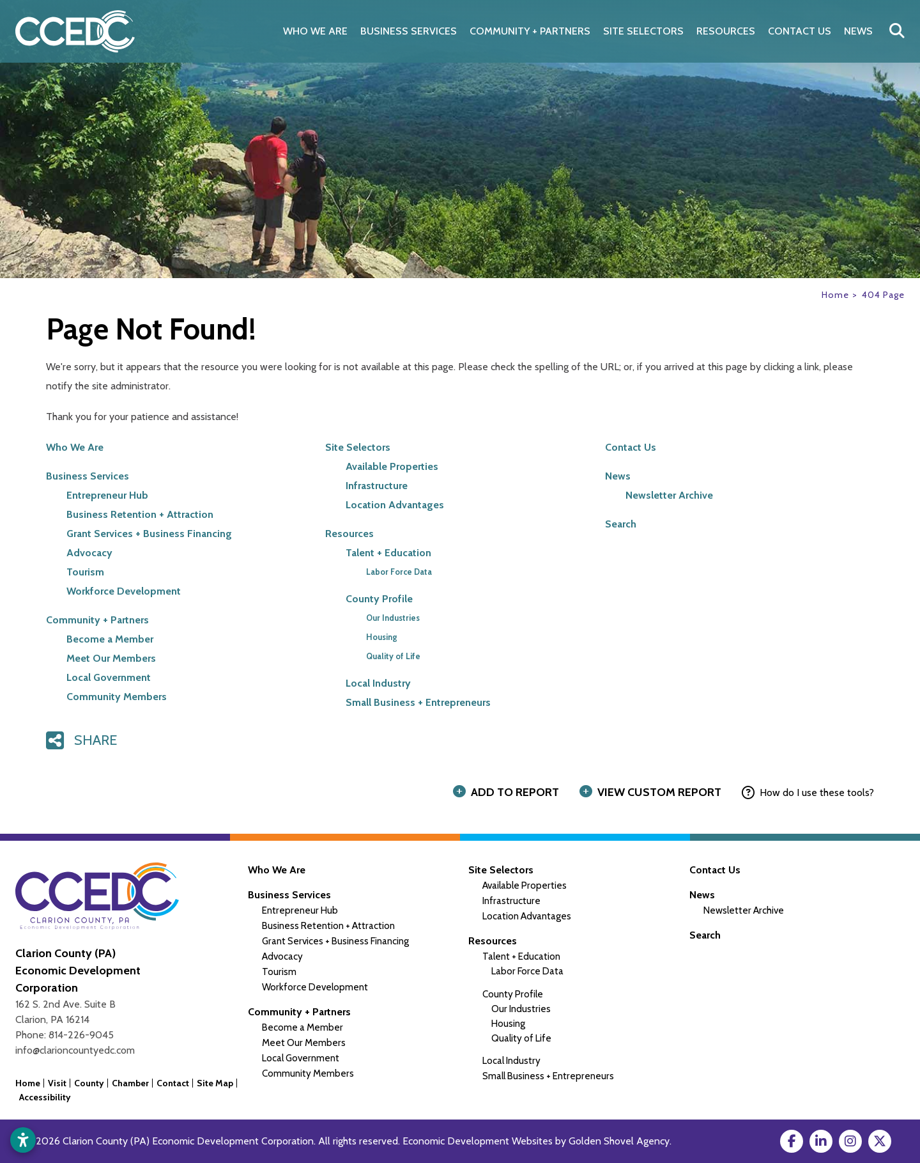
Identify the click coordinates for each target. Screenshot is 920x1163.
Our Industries (393, 618)
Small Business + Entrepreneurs (418, 702)
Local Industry (378, 683)
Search (620, 524)
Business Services (87, 476)
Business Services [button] (408, 31)
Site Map (215, 1083)
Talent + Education (388, 553)
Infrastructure (377, 486)
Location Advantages (395, 505)
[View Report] (652, 792)
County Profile (379, 599)
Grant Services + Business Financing (149, 533)
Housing (381, 637)
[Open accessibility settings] (23, 1140)
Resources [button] (725, 31)
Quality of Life (393, 656)
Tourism (85, 572)
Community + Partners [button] (530, 31)
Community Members (116, 697)
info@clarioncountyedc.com (75, 1050)
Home (27, 1083)
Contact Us (799, 31)
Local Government (108, 677)
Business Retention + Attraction (139, 514)
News (858, 31)
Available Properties (392, 466)
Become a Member (109, 639)
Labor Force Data (399, 572)
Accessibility (45, 1097)
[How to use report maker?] (808, 792)
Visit (57, 1083)
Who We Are (315, 31)
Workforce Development (123, 591)
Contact (173, 1083)
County (89, 1083)
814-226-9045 (81, 1035)
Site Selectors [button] (643, 31)
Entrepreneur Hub (107, 495)
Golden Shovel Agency (619, 1141)
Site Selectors (357, 447)
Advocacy (89, 553)
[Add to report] (508, 792)
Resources (349, 533)
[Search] (897, 31)
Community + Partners (97, 620)
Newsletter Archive (669, 495)
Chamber (130, 1083)
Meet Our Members (111, 658)
